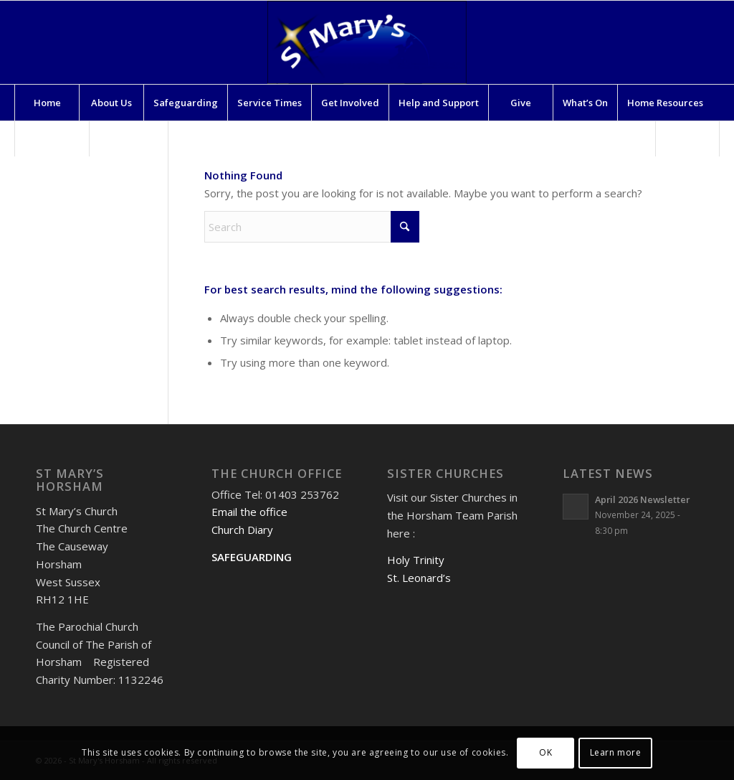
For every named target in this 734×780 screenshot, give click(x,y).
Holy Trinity (415, 560)
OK (545, 752)
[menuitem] (46, 103)
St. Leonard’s (419, 577)
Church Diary (242, 529)
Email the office (249, 511)
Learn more (616, 752)
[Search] (687, 138)
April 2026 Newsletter (642, 499)
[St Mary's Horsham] (367, 42)
